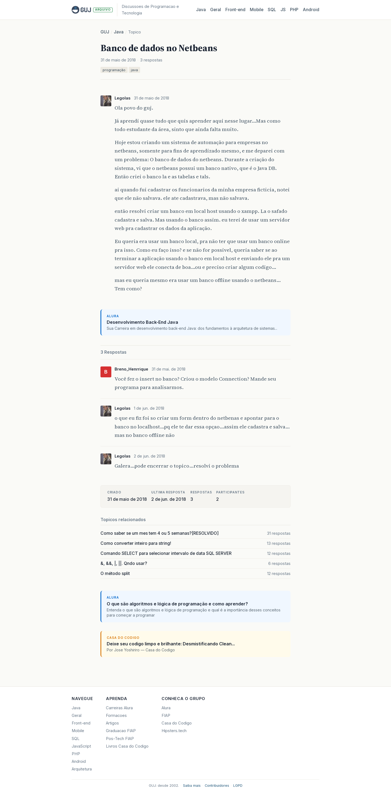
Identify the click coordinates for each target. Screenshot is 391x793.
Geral (215, 9)
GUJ (104, 32)
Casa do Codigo (177, 723)
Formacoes (116, 715)
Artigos (112, 723)
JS (283, 9)
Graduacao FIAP (121, 730)
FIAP (166, 715)
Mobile (256, 9)
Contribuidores (217, 785)
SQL (272, 9)
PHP (294, 9)
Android (311, 9)
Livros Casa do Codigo (127, 746)
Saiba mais (192, 785)
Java (201, 9)
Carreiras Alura (119, 707)
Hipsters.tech (174, 730)
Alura (166, 707)
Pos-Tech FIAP (120, 738)
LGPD (237, 785)
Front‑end (235, 9)
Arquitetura (82, 769)
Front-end (81, 723)
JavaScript (81, 746)
